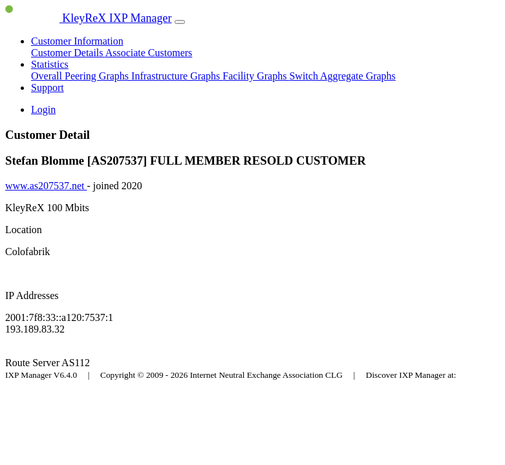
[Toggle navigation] (180, 22)
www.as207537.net (46, 185)
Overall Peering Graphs (81, 75)
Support (47, 87)
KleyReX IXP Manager (88, 18)
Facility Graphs (255, 75)
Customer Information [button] (77, 41)
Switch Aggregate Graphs (342, 75)
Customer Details (68, 52)
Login (43, 109)
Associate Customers (149, 52)
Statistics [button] (50, 64)
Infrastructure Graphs (176, 75)
